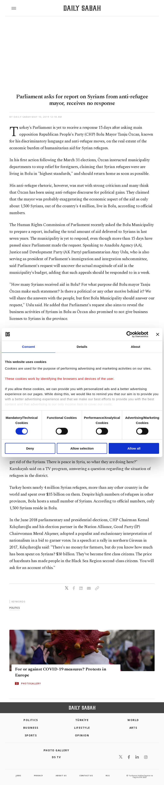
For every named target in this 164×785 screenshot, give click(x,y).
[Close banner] (157, 334)
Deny (30, 448)
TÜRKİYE (82, 720)
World (133, 720)
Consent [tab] (28, 346)
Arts (133, 728)
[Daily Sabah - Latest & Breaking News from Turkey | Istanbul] (82, 8)
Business (30, 728)
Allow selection (82, 448)
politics (14, 607)
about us (61, 775)
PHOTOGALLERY (31, 683)
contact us (86, 775)
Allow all (134, 448)
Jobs (18, 775)
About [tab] (135, 346)
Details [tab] (82, 346)
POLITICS (30, 720)
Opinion (82, 735)
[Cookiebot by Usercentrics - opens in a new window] (129, 334)
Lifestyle (82, 728)
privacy (38, 775)
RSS (108, 775)
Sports (31, 735)
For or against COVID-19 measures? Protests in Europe (60, 672)
